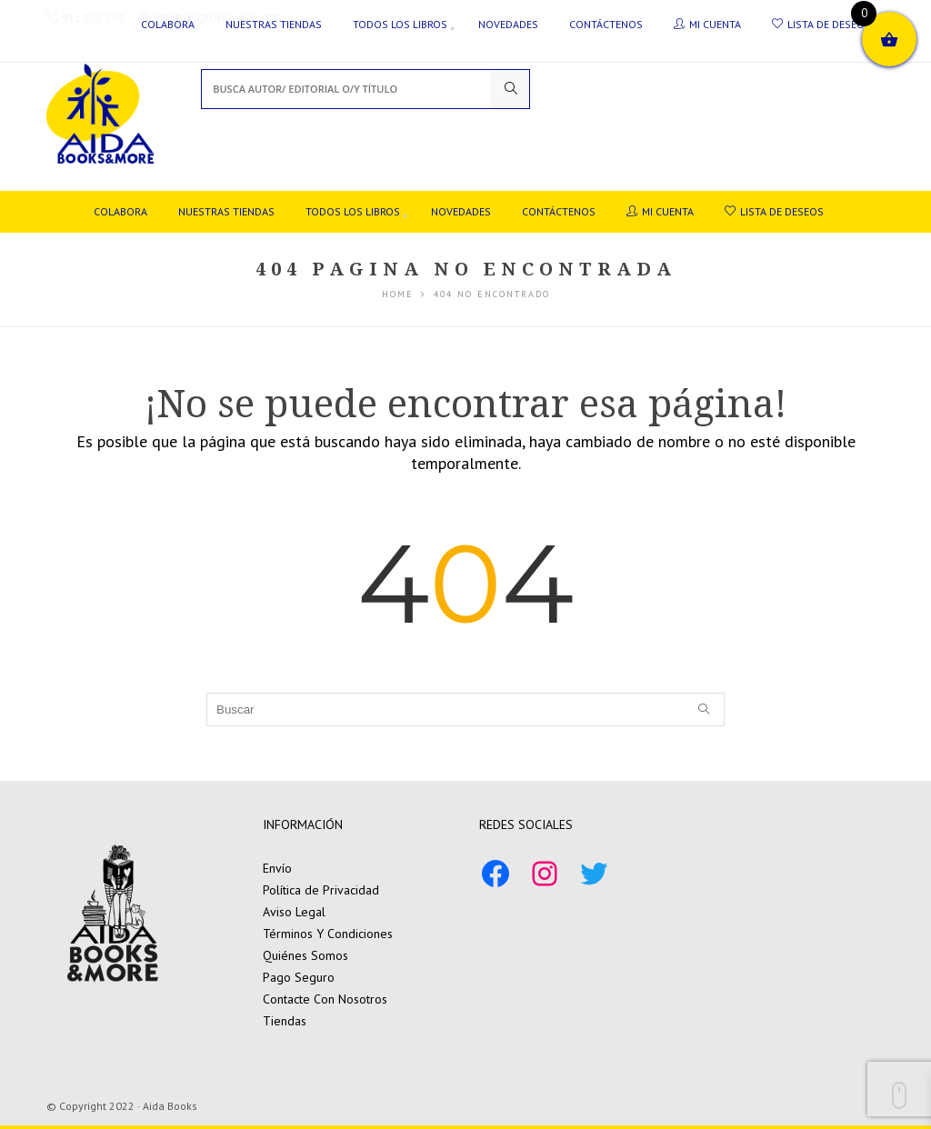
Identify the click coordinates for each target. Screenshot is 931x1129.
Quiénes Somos (305, 955)
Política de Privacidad (321, 890)
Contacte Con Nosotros (325, 999)
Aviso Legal (294, 912)
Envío (277, 868)
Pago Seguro (299, 977)
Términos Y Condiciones (328, 933)
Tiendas (284, 1021)
